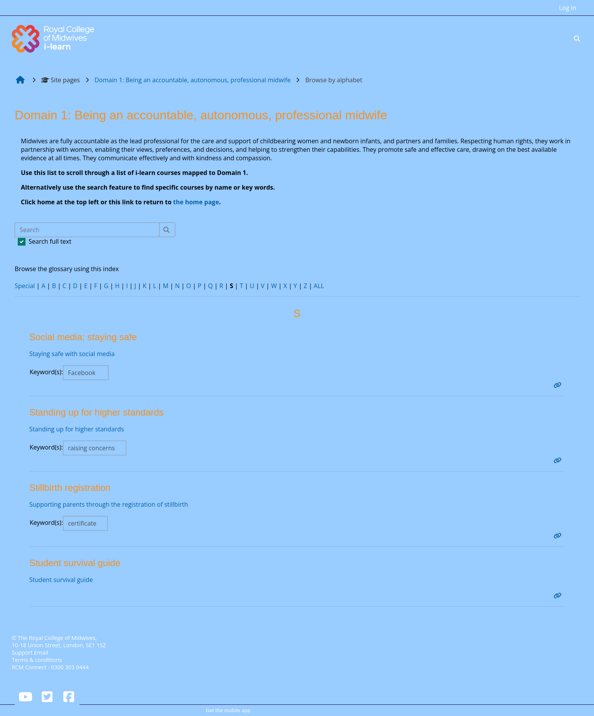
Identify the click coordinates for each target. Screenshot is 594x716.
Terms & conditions (37, 659)
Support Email (30, 652)
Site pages (60, 80)
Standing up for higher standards (76, 429)
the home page (196, 202)
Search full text (50, 241)
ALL (319, 286)
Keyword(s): (46, 372)
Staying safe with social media (72, 354)
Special (25, 286)
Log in (567, 7)
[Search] (87, 229)
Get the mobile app (228, 710)
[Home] (54, 38)
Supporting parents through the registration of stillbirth (108, 504)
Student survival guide (61, 579)
